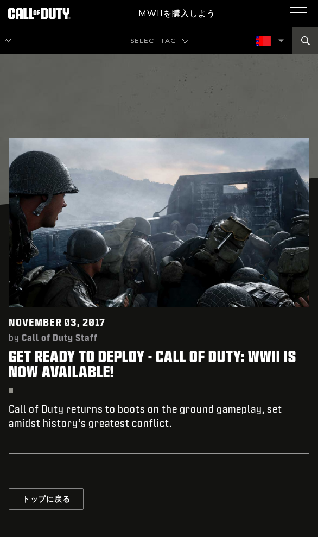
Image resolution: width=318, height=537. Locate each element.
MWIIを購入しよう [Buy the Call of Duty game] (176, 13)
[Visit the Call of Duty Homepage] (39, 13)
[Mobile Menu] (298, 12)
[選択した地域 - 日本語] (264, 41)
